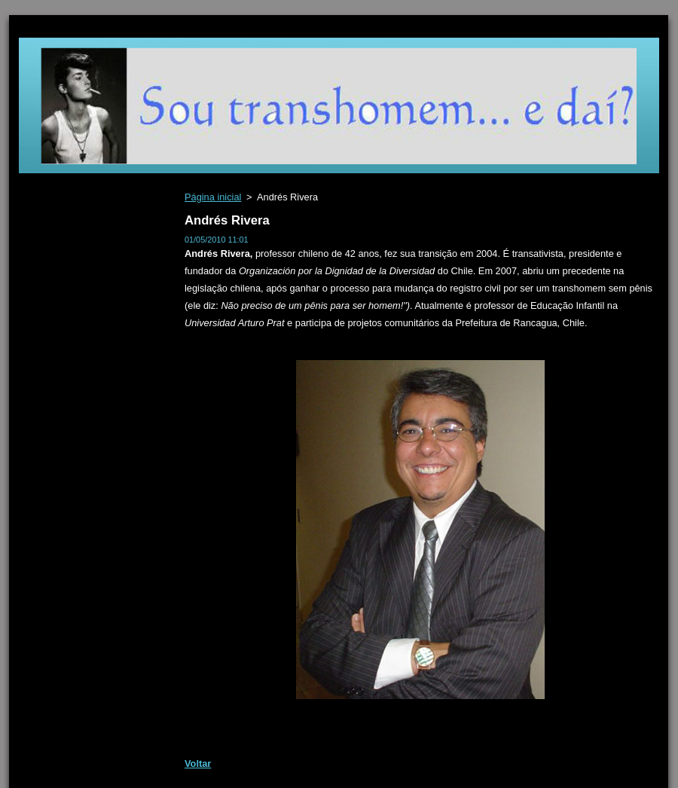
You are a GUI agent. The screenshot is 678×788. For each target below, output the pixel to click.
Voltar (198, 763)
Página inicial (213, 197)
